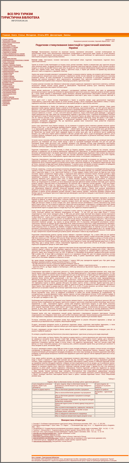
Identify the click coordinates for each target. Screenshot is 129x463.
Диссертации (56, 35)
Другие (5, 105)
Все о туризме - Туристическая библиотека (45, 457)
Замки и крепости (8, 86)
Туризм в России (8, 68)
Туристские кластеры (10, 58)
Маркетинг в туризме (9, 49)
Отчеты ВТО (43, 35)
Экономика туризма (9, 46)
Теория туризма (8, 39)
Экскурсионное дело (9, 94)
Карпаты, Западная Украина (12, 65)
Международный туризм (11, 71)
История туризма (8, 87)
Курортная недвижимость (11, 89)
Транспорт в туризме (9, 52)
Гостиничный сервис (9, 90)
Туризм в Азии (7, 74)
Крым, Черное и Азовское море (13, 66)
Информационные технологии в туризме (16, 60)
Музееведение (7, 84)
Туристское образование (11, 98)
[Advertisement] (87, 17)
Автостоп (6, 95)
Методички (31, 35)
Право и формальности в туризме (14, 54)
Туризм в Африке (8, 76)
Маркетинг (6, 102)
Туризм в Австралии (9, 79)
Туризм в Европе (8, 73)
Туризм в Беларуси (9, 70)
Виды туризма (7, 44)
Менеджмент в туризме (10, 47)
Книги (14, 35)
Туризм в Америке (9, 78)
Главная (6, 35)
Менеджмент (7, 100)
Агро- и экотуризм (9, 62)
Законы (67, 35)
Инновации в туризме (10, 50)
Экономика (6, 103)
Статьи (21, 35)
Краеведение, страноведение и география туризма (12, 81)
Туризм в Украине (8, 63)
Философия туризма (9, 41)
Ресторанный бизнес (9, 92)
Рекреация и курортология (11, 42)
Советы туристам (8, 97)
